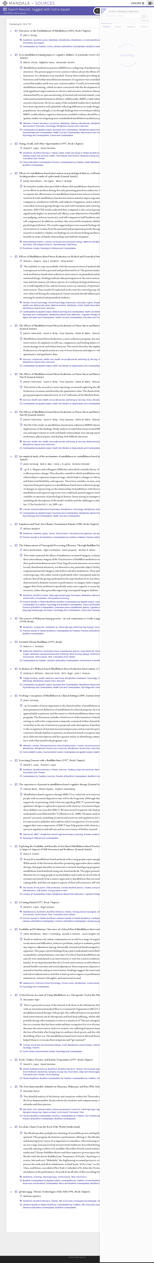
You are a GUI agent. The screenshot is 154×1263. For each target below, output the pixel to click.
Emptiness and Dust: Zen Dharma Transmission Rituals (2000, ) (59, 524)
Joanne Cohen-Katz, (33, 333)
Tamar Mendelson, (32, 933)
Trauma (35, 1047)
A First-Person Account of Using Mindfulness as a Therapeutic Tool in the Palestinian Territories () (77, 995)
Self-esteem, (42, 890)
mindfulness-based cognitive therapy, (57, 834)
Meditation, (54, 40)
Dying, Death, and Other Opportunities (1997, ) (51, 143)
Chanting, (37, 1176)
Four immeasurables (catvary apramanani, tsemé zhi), (57, 1109)
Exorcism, (63, 769)
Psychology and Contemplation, (36, 135)
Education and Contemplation (96, 317)
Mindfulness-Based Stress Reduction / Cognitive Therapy (76, 894)
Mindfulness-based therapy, (80, 1045)
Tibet (81, 1112)
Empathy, (98, 302)
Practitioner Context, (31, 248)
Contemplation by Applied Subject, (37, 129)
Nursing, (94, 359)
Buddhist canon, (40, 40)
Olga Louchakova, (52, 550)
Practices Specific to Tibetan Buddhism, (39, 601)
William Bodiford (31, 528)
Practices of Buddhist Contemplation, (38, 607)
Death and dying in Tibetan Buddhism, (82, 152)
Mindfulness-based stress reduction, (51, 748)
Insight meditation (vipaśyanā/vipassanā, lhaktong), (46, 654)
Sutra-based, (28, 656)
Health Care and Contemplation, (66, 132)
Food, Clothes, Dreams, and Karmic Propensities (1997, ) (56, 1059)
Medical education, (42, 305)
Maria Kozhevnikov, (33, 550)
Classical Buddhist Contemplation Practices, (41, 162)
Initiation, (37, 533)
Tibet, (50, 656)
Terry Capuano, (67, 333)
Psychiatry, (40, 126)
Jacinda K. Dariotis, (71, 933)
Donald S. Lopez (48, 764)
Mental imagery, (99, 595)
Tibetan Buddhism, (31, 1078)
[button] (150, 3)
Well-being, (28, 680)
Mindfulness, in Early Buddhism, (85, 40)
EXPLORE (138, 3)
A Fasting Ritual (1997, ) (39, 902)
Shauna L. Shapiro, (32, 261)
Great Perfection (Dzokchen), (92, 651)
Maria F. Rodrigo (64, 181)
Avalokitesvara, (29, 911)
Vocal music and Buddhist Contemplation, (41, 1183)
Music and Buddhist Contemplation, (74, 1183)
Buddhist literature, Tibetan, (45, 152)
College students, (30, 678)
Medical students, (59, 305)
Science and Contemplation (61, 135)
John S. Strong (30, 35)
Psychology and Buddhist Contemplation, (64, 604)
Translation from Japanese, (81, 533)
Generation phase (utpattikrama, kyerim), (72, 607)
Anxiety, (26, 302)
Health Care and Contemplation (66, 515)
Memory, (75, 123)
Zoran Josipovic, (70, 550)
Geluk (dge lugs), (66, 627)
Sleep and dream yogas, (89, 1071)
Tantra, (52, 533)
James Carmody (30, 700)
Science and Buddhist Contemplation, (99, 604)
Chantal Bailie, (30, 789)
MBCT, (37, 834)
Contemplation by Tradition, (35, 46)
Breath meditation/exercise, (35, 1069)
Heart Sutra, (99, 769)
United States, (29, 598)
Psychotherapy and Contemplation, (38, 132)
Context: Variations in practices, (46, 123)
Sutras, (50, 46)
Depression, (71, 302)
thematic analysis (91, 834)
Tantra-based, (62, 533)
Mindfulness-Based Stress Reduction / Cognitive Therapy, (73, 314)
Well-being (72, 244)
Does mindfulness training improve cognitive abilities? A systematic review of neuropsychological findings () (78, 56)
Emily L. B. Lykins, (62, 464)
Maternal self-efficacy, (93, 241)
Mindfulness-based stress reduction (73, 126)
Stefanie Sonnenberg (65, 789)
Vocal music (81, 1176)
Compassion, (37, 359)
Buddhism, (28, 40)
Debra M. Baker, (83, 333)
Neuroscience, (29, 126)
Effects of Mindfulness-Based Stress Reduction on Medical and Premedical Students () (70, 256)
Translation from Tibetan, (34, 1074)
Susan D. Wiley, (51, 333)
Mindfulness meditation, (76, 678)
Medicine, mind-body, (55, 678)
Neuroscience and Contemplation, (95, 132)
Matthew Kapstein (32, 1196)
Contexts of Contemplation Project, (37, 894)
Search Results (20, 13)
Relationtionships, (94, 441)
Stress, (89, 399)
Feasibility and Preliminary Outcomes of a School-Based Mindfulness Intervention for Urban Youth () (78, 929)
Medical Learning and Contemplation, (68, 311)
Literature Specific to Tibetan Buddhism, (74, 918)
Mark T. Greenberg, (52, 933)
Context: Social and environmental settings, (64, 241)
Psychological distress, (43, 244)
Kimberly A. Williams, (33, 673)
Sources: (8, 13)
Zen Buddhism (99, 533)
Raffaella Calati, (47, 62)
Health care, (28, 305)
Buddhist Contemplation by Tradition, (56, 1078)
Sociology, (27, 1047)
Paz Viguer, (49, 181)
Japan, (45, 533)
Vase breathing (52, 1074)
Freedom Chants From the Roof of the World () (49, 1126)
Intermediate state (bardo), (68, 155)
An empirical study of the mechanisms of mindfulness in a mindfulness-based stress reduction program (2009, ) (79, 458)
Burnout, (27, 359)
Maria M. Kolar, (53, 673)
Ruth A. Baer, (46, 464)
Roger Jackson (47, 907)
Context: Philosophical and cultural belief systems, (54, 745)
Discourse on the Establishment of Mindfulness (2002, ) (55, 30)
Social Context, (29, 1051)
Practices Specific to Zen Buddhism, (38, 537)
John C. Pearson (82, 673)
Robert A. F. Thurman (33, 646)
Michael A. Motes (87, 550)
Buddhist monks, (41, 595)
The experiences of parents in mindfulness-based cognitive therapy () (62, 784)
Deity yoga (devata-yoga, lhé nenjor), (65, 595)
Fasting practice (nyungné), (84, 911)
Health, (52, 155)
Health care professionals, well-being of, (72, 359)
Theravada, (74, 1112)
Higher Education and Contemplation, (39, 317)
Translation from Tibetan (34, 158)
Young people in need (57, 890)
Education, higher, (85, 302)
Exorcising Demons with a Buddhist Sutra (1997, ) (52, 760)
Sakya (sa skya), (49, 1112)
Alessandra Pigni (31, 999)
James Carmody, (31, 464)
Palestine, (97, 1045)
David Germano (48, 148)
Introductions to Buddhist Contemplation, (98, 660)
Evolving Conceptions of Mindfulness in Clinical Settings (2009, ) (60, 695)
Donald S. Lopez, (31, 148)
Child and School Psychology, (48, 983)
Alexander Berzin (31, 1091)
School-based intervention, (99, 983)
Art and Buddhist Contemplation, (99, 1180)
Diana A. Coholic (31, 853)
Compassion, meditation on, (45, 627)
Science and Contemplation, (93, 610)
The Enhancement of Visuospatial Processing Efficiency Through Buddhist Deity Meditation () (75, 545)
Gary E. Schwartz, (51, 261)
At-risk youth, (39, 887)
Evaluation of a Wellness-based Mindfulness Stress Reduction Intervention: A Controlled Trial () (76, 668)
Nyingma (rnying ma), (89, 155)
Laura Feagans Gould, (93, 933)
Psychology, (51, 126)
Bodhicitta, (28, 651)
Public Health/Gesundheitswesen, (93, 305)
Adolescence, (28, 983)
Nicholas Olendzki (81, 464)
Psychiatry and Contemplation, (65, 129)
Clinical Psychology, (39, 302)
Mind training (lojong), (84, 627)
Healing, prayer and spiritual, (36, 155)
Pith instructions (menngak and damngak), (78, 1200)
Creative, (88, 887)
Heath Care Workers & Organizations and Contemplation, (76, 365)
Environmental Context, (53, 752)
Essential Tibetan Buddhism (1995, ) (40, 641)
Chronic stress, (68, 983)
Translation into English (33, 42)
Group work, (97, 887)
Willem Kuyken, (46, 789)
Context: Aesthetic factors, (72, 887)
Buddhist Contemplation (96, 46)
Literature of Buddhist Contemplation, (70, 46)
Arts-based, (28, 887)
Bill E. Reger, (68, 673)
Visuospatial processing (58, 598)
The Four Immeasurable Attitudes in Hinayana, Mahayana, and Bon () (61, 1086)
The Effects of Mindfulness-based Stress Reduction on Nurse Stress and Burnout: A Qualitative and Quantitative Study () (80, 327)
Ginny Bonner (67, 261)
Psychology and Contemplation (36, 986)
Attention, (27, 123)
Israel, (64, 1045)
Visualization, (41, 598)
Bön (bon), (28, 1109)
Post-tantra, (73, 1071)
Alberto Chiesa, (30, 62)
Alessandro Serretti (65, 62)
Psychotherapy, (60, 244)
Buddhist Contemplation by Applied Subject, (75, 601)
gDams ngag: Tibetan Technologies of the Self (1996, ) (54, 1191)
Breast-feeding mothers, (33, 241)
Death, (62, 152)
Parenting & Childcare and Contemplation (58, 248)
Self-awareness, (30, 890)
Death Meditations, (93, 162)
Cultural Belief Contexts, (33, 752)
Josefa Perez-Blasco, (33, 181)
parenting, (78, 834)
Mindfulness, (65, 40)
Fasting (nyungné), (95, 921)
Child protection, (53, 887)
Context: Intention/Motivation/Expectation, (42, 509)
